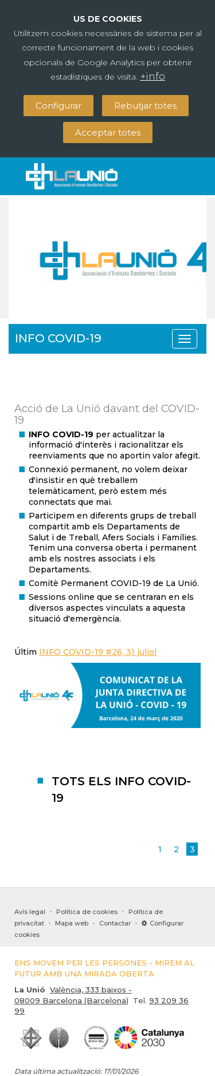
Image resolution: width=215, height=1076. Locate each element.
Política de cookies (87, 912)
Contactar (115, 923)
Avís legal (29, 912)
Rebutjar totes (145, 105)
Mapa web (71, 923)
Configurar (58, 105)
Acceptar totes (107, 132)
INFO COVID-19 (58, 338)
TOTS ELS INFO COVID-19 (121, 789)
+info (152, 76)
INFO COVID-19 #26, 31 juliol (98, 652)
